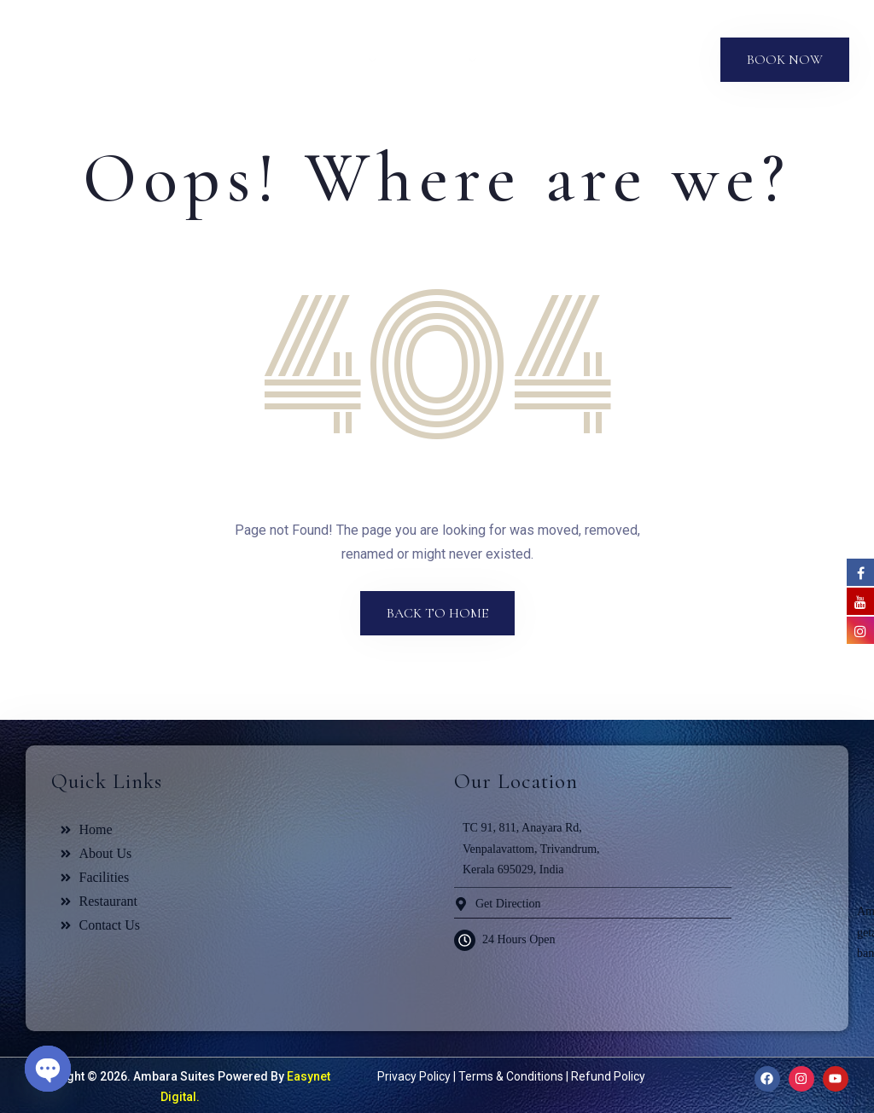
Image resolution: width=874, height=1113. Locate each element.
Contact (664, 60)
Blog (595, 60)
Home (188, 60)
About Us (265, 60)
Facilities (435, 60)
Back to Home (437, 613)
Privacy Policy (414, 1076)
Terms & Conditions (510, 1076)
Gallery (530, 60)
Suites (342, 60)
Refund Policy (608, 1076)
